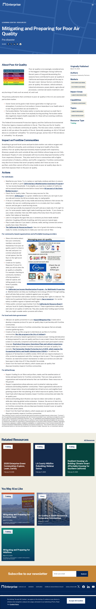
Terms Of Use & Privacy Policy (54, 586)
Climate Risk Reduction (78, 95)
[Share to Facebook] (8, 44)
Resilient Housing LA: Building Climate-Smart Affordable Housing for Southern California (79, 465)
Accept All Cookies (76, 601)
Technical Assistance (78, 103)
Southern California (78, 86)
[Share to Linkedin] (14, 44)
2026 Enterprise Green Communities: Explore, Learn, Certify (14, 466)
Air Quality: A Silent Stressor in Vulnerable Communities (52, 516)
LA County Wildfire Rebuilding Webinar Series (45, 466)
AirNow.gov (20, 196)
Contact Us (22, 586)
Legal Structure (71, 586)
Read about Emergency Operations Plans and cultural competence (37, 344)
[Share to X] (11, 44)
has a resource (48, 299)
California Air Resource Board (51, 304)
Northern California (78, 82)
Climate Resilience (77, 111)
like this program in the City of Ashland (30, 334)
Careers (31, 586)
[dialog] (48, 602)
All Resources (89, 440)
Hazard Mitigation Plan (42, 320)
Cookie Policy (14, 604)
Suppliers (39, 586)
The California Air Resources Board (19, 227)
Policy (40, 523)
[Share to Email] (17, 44)
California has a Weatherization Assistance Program (44, 184)
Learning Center (9, 22)
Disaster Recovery (77, 115)
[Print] (20, 44)
